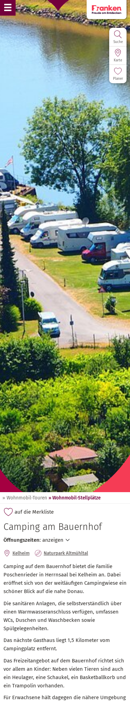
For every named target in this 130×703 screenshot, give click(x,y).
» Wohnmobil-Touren (24, 498)
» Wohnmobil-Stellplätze (75, 498)
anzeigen (52, 540)
